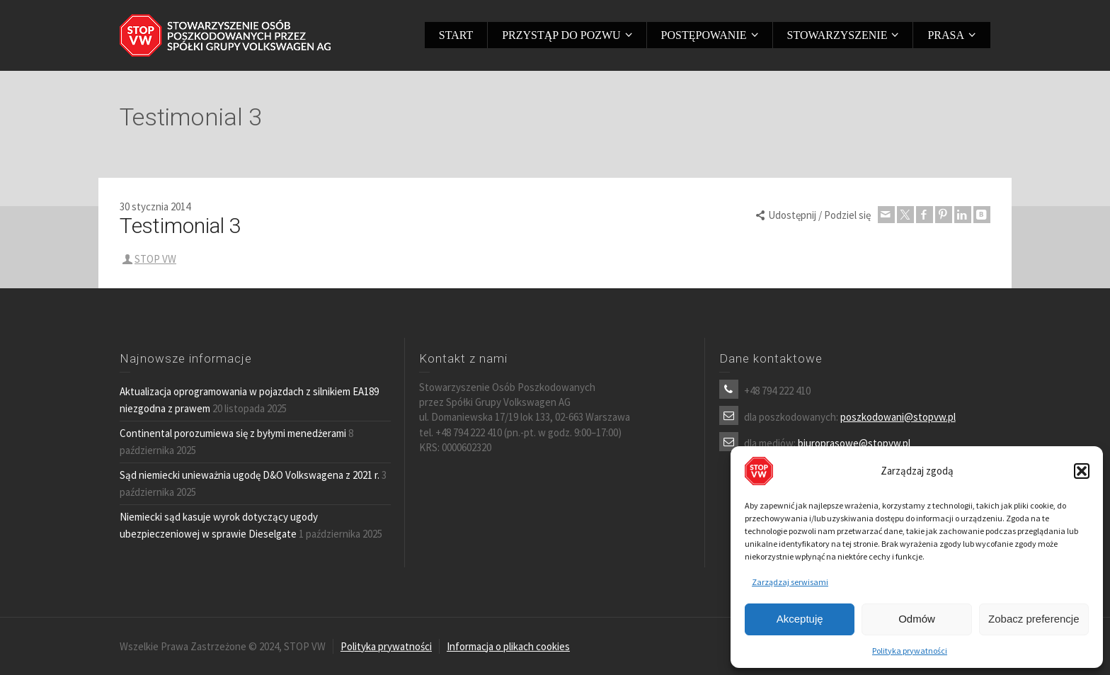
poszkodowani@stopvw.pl (898, 417)
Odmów (916, 619)
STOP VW (155, 259)
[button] (1082, 471)
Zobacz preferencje (1033, 619)
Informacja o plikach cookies (508, 646)
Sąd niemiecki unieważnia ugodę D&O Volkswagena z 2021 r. (249, 475)
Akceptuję (800, 619)
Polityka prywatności (909, 650)
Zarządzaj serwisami (790, 582)
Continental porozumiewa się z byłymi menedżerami (233, 433)
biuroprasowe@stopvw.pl (854, 443)
